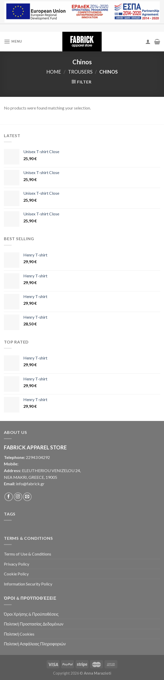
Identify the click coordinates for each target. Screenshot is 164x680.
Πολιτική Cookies (19, 633)
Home (53, 72)
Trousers (80, 72)
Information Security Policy (28, 583)
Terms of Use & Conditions (27, 553)
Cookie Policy (16, 573)
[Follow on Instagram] (18, 497)
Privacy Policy (16, 563)
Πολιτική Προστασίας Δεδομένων (33, 623)
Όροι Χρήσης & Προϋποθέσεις (31, 614)
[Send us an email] (27, 497)
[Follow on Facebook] (8, 497)
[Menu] (13, 41)
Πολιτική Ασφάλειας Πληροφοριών (35, 643)
